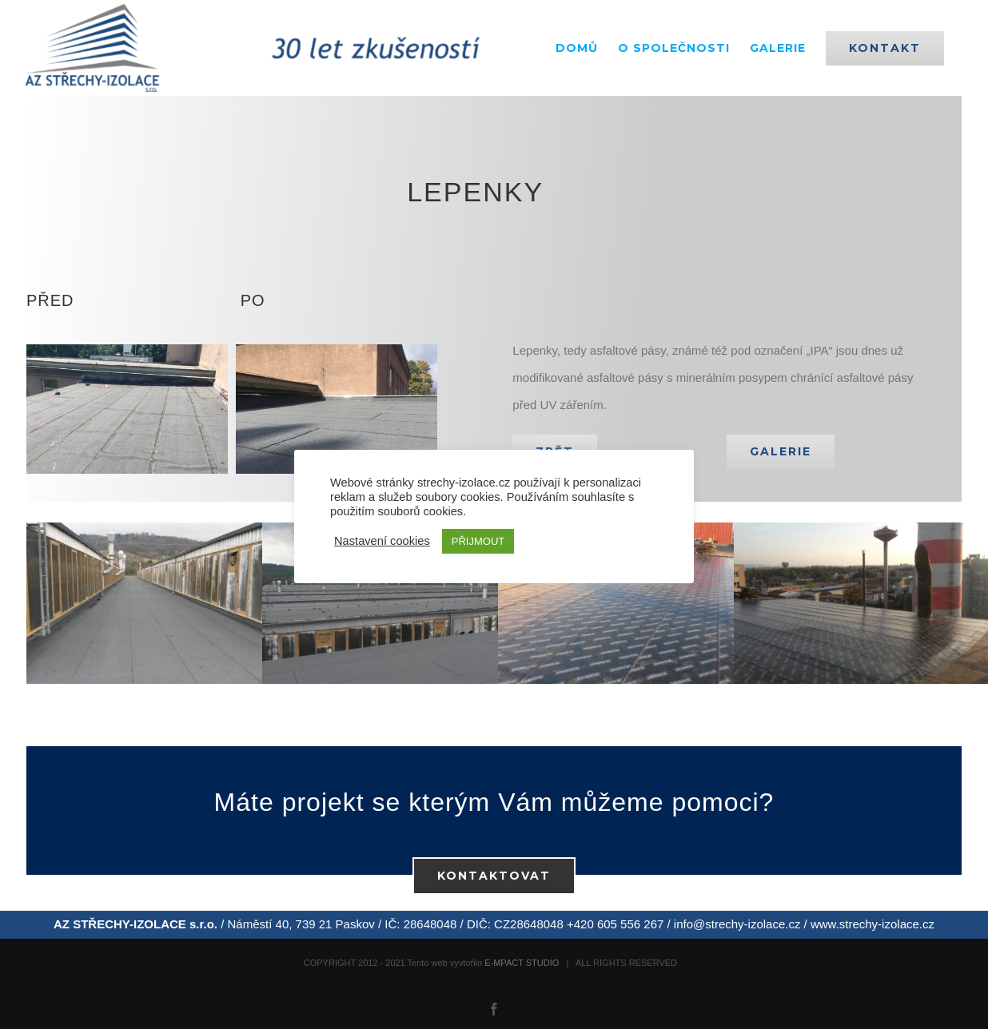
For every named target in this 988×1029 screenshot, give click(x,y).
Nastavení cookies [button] (382, 540)
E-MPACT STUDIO (521, 962)
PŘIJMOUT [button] (478, 541)
